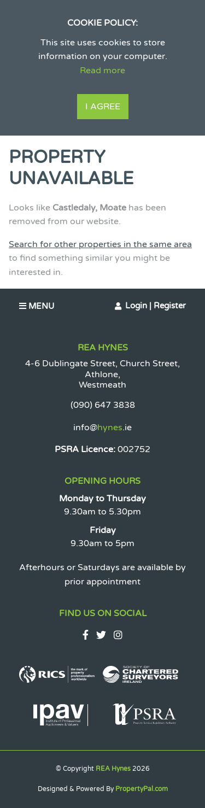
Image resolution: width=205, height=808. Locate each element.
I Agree (102, 106)
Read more (102, 70)
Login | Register (155, 306)
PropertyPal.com (141, 789)
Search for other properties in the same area (100, 244)
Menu (36, 306)
